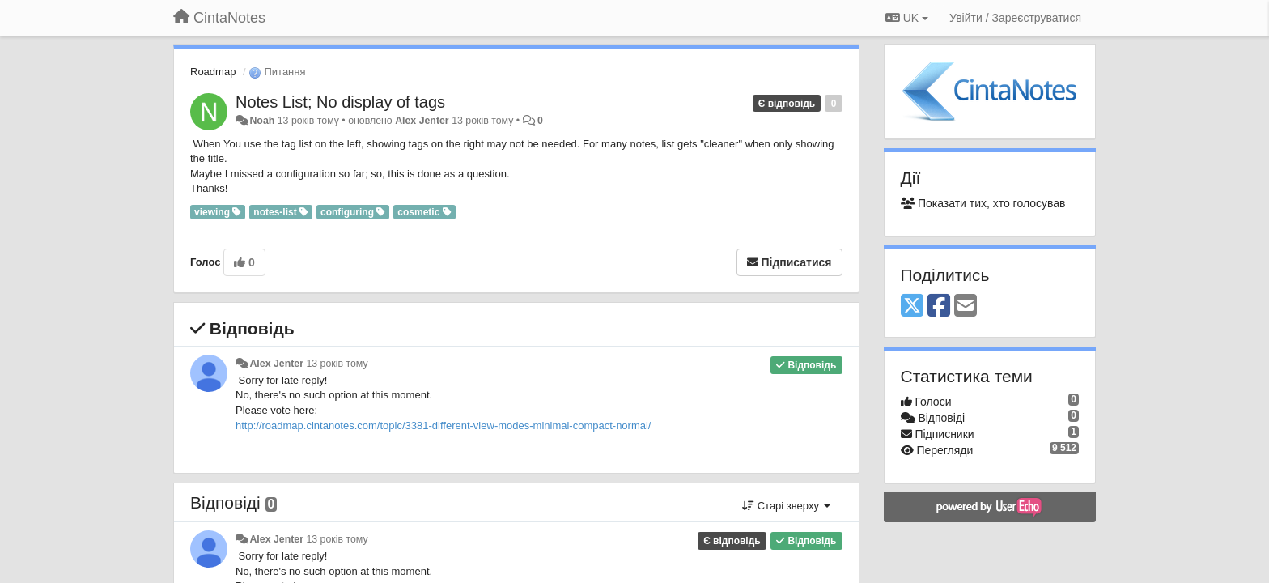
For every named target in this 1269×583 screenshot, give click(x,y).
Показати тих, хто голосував (983, 203)
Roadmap (213, 72)
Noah (261, 120)
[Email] (965, 306)
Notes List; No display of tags (340, 102)
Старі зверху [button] (786, 506)
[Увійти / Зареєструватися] (1015, 18)
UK (906, 17)
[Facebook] (938, 306)
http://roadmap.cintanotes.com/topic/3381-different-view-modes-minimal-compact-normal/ (443, 425)
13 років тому (336, 363)
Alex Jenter (422, 120)
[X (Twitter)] (912, 306)
